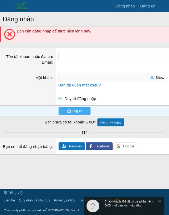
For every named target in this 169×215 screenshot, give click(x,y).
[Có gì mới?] (163, 6)
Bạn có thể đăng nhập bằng (27, 146)
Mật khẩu (43, 77)
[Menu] (7, 6)
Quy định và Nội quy (34, 200)
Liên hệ (9, 200)
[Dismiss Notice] (159, 202)
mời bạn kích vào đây (126, 205)
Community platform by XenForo (43, 210)
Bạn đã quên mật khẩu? (80, 85)
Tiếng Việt (13, 193)
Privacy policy (64, 200)
